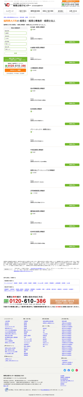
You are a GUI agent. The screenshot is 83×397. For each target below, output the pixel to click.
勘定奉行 (45, 339)
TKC (44, 330)
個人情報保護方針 (64, 379)
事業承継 (26, 353)
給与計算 (65, 289)
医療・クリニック (28, 330)
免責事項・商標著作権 (65, 377)
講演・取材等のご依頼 (9, 349)
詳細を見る (72, 42)
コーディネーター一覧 (9, 326)
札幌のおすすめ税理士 (66, 337)
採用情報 (62, 383)
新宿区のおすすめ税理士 (67, 348)
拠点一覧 (6, 385)
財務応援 (45, 335)
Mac (44, 346)
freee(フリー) (46, 342)
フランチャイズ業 (28, 340)
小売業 (25, 283)
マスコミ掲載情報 (9, 340)
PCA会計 (45, 340)
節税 (43, 289)
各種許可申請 (19, 290)
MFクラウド (45, 344)
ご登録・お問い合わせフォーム (11, 360)
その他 (68, 283)
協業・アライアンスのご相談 (11, 351)
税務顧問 (6, 289)
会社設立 (7, 323)
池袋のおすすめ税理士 (66, 353)
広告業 (46, 283)
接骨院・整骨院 (27, 335)
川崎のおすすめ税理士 (66, 340)
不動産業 (51, 283)
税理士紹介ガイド (9, 328)
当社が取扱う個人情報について (67, 380)
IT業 (25, 337)
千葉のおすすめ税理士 (66, 351)
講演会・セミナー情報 (9, 342)
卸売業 (63, 283)
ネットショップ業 (28, 339)
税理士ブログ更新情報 (66, 364)
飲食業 (30, 283)
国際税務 (26, 355)
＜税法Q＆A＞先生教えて (67, 362)
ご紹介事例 (7, 321)
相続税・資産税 (19, 289)
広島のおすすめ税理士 (66, 330)
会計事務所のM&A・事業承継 (11, 337)
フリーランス (27, 342)
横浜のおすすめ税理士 (66, 324)
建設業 (15, 283)
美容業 (25, 333)
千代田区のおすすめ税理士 (67, 342)
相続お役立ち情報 (9, 335)
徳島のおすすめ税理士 (66, 333)
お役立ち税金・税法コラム (10, 333)
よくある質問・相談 (9, 353)
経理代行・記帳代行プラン (48, 323)
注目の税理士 (65, 360)
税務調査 (33, 289)
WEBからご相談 (15, 70)
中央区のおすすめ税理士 (67, 349)
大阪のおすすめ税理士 (66, 323)
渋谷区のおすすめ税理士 (67, 344)
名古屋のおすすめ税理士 (67, 326)
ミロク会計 (45, 333)
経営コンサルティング (9, 290)
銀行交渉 (54, 289)
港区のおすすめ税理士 (66, 346)
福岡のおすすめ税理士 (66, 355)
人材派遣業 (57, 283)
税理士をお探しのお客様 (10, 348)
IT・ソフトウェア (8, 283)
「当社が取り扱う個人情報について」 (38, 268)
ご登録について (8, 358)
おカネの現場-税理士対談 (10, 331)
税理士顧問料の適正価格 (48, 321)
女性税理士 (26, 344)
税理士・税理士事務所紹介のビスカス (11, 17)
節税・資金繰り (27, 346)
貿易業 (25, 326)
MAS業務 (38, 289)
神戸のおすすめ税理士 (66, 328)
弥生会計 (45, 328)
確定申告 (7, 324)
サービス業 (40, 283)
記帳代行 (60, 289)
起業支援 (27, 289)
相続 (25, 351)
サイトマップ (63, 385)
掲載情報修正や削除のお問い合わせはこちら (23, 271)
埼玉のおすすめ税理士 (66, 335)
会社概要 (62, 375)
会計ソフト (26, 348)
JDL (44, 332)
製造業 (20, 283)
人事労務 (48, 289)
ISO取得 (71, 289)
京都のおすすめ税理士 (66, 331)
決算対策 (12, 289)
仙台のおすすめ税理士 (66, 339)
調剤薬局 (26, 331)
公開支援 (26, 290)
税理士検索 (22, 17)
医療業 (34, 283)
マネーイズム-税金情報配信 (11, 330)
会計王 (44, 337)
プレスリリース (63, 382)
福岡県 (26, 17)
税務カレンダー (8, 339)
